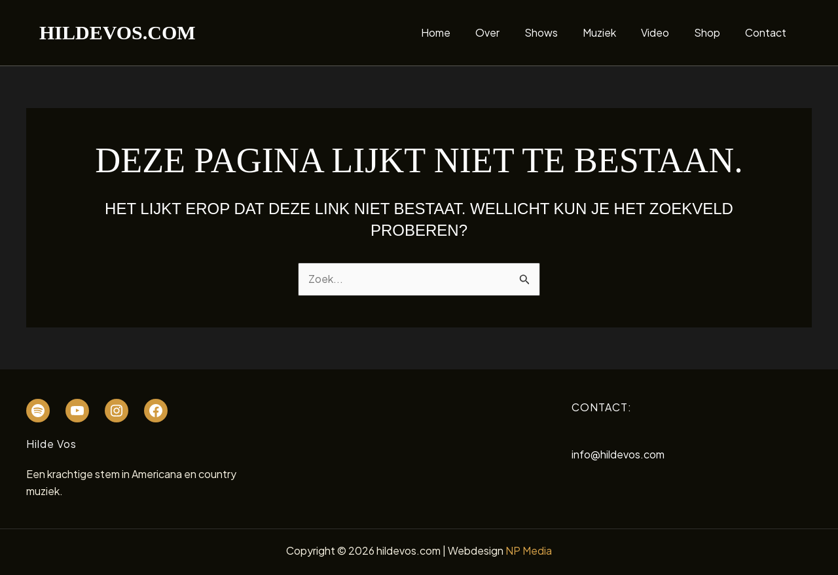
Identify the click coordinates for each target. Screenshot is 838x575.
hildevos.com (117, 32)
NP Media (528, 550)
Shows (558, 32)
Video (665, 32)
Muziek (613, 32)
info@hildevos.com (618, 454)
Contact (767, 32)
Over (509, 32)
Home (461, 32)
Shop (713, 32)
